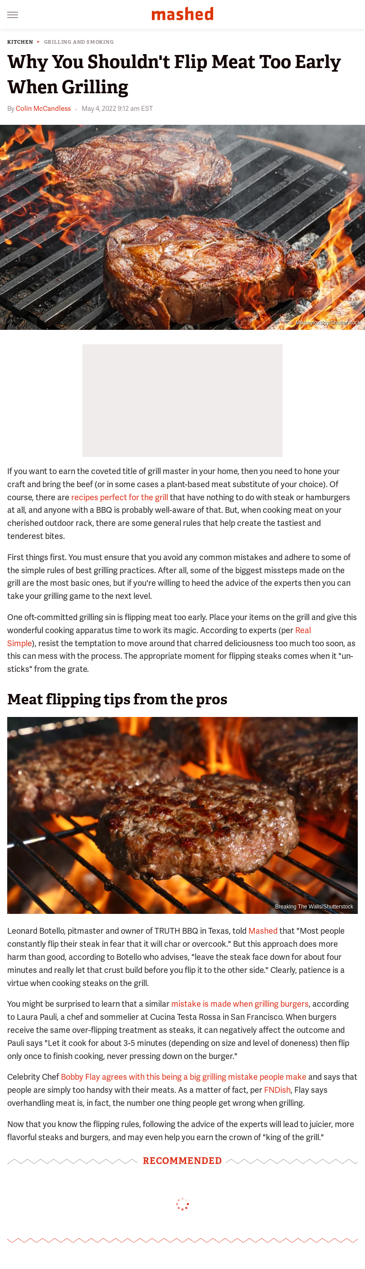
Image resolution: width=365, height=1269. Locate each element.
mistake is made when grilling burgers (240, 1004)
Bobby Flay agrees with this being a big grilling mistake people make (183, 1077)
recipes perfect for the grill (119, 497)
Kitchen (20, 42)
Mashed (263, 931)
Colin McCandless (43, 108)
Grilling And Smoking (79, 42)
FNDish (277, 1090)
